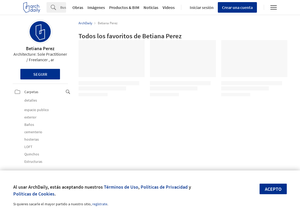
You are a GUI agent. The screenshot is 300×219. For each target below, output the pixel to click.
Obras (77, 7)
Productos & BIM (124, 7)
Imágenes (96, 7)
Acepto (273, 189)
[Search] (63, 7)
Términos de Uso (121, 187)
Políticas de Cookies (33, 194)
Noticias (151, 7)
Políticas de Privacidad (164, 187)
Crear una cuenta (237, 7)
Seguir (40, 74)
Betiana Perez (40, 48)
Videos (169, 7)
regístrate (99, 204)
